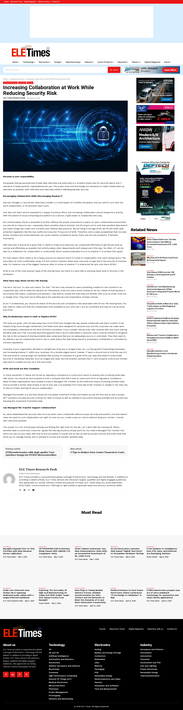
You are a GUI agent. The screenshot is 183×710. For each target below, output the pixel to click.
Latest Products (80, 588)
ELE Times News (9, 557)
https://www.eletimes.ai (29, 473)
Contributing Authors (16, 79)
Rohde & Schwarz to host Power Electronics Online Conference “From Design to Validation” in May (127, 594)
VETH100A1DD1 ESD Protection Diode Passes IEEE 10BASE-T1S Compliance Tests (54, 551)
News (148, 333)
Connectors (7, 546)
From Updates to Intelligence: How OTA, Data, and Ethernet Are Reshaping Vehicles (162, 551)
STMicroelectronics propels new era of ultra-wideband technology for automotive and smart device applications (163, 594)
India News (22, 83)
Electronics (150, 237)
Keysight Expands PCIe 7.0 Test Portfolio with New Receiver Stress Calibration (19, 551)
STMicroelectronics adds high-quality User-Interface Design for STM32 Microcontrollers (31, 453)
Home (5, 79)
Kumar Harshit (152, 557)
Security (30, 83)
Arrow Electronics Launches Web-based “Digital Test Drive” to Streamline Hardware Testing (127, 551)
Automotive (42, 546)
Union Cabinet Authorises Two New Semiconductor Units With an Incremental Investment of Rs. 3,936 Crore (91, 552)
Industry (113, 588)
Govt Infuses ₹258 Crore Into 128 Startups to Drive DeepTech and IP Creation (161, 274)
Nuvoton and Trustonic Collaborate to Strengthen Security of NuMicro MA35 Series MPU (163, 337)
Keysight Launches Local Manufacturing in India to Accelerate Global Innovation (162, 353)
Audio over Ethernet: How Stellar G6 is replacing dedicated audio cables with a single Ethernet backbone (18, 594)
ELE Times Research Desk (14, 98)
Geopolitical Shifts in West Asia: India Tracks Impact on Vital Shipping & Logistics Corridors (162, 306)
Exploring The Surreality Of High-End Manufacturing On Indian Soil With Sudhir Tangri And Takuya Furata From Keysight (54, 595)
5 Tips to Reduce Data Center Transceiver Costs (97, 452)
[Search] (114, 70)
